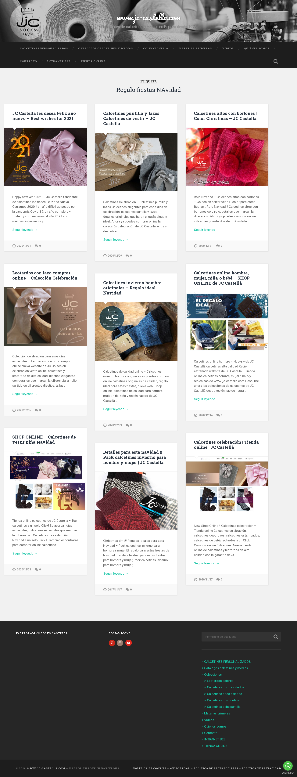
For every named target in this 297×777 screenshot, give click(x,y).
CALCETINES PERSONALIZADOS (44, 48)
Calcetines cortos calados (225, 687)
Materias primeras (195, 48)
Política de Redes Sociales (216, 768)
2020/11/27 (206, 579)
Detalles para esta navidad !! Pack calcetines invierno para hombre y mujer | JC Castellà (134, 457)
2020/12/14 (206, 415)
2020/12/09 (115, 425)
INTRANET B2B (58, 61)
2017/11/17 (115, 589)
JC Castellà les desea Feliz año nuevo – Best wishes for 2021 (44, 115)
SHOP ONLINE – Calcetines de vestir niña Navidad (44, 439)
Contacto (28, 61)
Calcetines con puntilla (223, 700)
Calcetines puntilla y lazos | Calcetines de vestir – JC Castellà (132, 118)
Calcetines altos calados (224, 694)
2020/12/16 (24, 410)
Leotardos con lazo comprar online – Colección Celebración (44, 275)
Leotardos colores (220, 681)
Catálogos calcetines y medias (105, 48)
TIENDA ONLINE (93, 61)
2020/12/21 (206, 246)
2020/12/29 (115, 255)
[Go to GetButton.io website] (288, 773)
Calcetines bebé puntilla (224, 707)
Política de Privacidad (261, 768)
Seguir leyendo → (25, 230)
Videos (228, 48)
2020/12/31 (24, 246)
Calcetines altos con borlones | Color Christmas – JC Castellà (225, 115)
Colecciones (154, 48)
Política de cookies (149, 768)
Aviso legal (180, 768)
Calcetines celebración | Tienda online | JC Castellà (226, 444)
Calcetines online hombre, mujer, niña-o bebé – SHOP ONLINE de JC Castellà (222, 278)
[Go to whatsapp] (288, 766)
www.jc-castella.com (148, 17)
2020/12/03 (24, 569)
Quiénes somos (256, 48)
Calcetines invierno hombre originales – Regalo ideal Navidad (132, 288)
